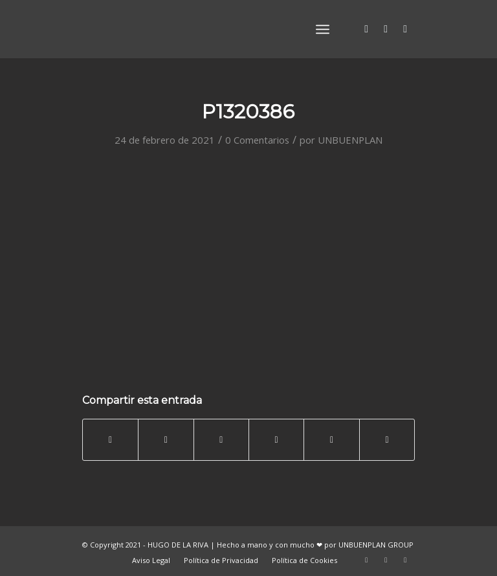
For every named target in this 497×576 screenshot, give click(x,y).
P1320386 (248, 112)
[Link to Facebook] (385, 28)
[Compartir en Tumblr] (331, 439)
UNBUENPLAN (350, 139)
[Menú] (322, 29)
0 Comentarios (257, 139)
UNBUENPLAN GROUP (376, 544)
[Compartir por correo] (387, 439)
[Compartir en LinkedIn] (276, 439)
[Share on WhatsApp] (221, 439)
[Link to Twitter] (366, 28)
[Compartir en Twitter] (165, 439)
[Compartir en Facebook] (110, 439)
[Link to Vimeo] (405, 28)
